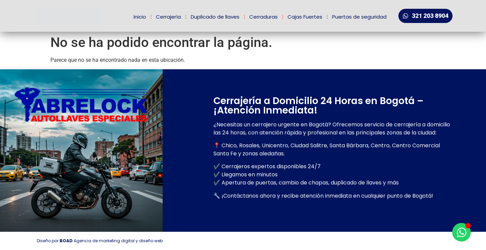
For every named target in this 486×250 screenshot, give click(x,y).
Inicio (140, 16)
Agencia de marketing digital (104, 241)
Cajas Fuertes (304, 16)
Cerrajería (168, 16)
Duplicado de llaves (215, 16)
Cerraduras (263, 16)
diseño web (151, 241)
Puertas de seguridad (359, 16)
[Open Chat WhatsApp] (461, 232)
